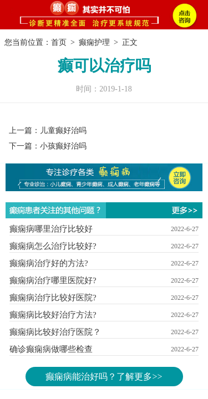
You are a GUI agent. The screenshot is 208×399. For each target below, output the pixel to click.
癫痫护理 (94, 42)
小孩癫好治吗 (63, 146)
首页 (59, 42)
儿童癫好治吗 (63, 130)
